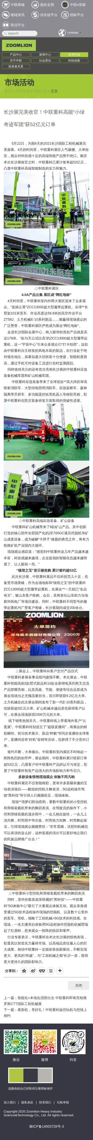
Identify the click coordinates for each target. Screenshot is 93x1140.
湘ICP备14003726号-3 (46, 1126)
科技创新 (74, 60)
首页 (7, 91)
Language (72, 32)
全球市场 (74, 54)
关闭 (78, 985)
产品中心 (16, 54)
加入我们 (10, 1102)
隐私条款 (27, 1102)
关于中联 (16, 60)
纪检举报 (63, 1102)
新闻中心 (45, 54)
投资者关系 (15, 66)
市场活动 (40, 91)
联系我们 (45, 1102)
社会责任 (45, 60)
